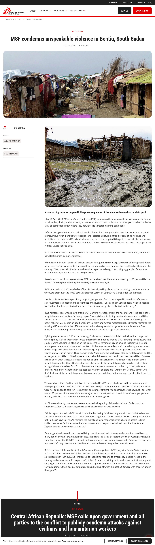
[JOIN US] (124, 10)
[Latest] (33, 10)
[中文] (150, 3)
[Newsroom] (113, 3)
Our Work (60, 10)
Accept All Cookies (139, 541)
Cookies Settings (115, 541)
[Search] (140, 3)
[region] (77, 541)
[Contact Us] (127, 3)
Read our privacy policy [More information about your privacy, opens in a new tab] (72, 541)
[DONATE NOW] (142, 10)
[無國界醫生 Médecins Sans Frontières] (13, 10)
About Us (45, 10)
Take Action (77, 10)
